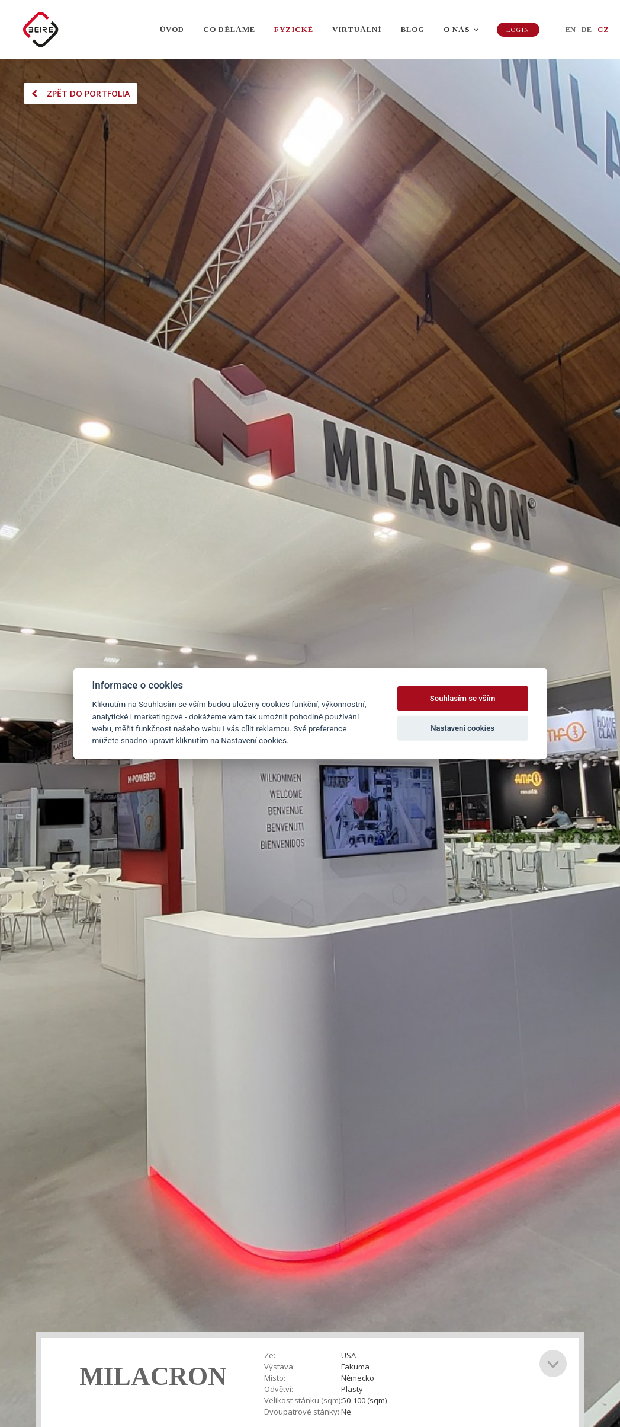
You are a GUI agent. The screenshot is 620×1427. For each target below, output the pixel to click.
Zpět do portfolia (80, 93)
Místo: (274, 1378)
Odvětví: (278, 1389)
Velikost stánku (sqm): (303, 1400)
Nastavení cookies (462, 728)
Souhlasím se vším (463, 698)
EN (571, 29)
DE (587, 29)
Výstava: (279, 1367)
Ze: (269, 1355)
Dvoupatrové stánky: (301, 1412)
